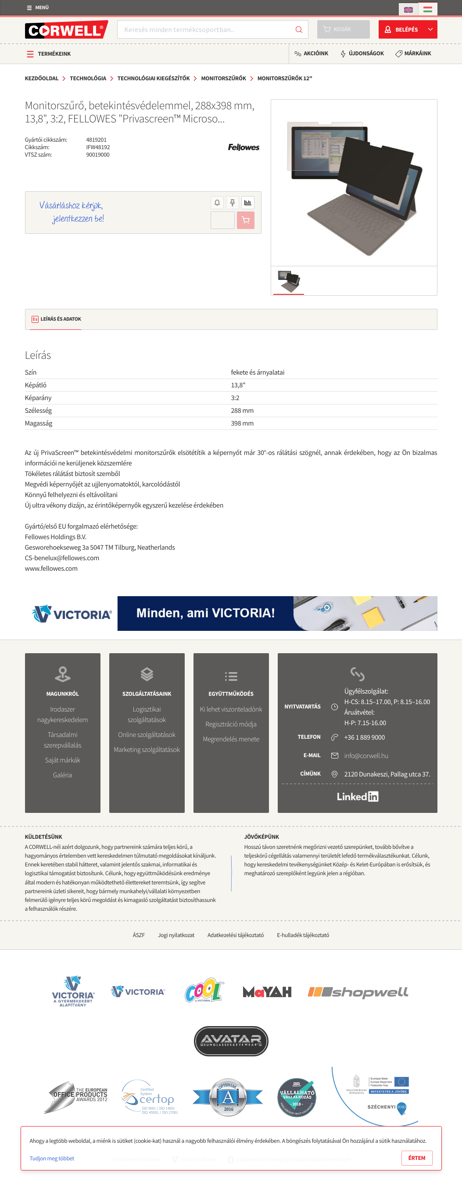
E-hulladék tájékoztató (303, 935)
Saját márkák (62, 760)
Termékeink (54, 53)
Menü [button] (42, 7)
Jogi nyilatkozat (176, 935)
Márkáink (418, 53)
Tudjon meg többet (52, 1158)
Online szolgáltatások (146, 734)
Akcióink (316, 53)
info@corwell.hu (366, 755)
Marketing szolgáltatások (147, 749)
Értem (417, 1158)
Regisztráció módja (230, 724)
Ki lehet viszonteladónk (231, 709)
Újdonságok (366, 53)
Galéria (62, 775)
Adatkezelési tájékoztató (236, 935)
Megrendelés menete (231, 739)
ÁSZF (139, 935)
